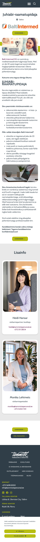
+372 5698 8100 (9, 485)
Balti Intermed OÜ (9, 59)
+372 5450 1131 (20, 409)
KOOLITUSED (25, 462)
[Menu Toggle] (29, 4)
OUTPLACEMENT (13, 471)
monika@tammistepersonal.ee (20, 406)
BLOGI (29, 475)
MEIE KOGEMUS (27, 471)
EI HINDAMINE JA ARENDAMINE (20, 467)
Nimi (23, 516)
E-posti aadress (8, 516)
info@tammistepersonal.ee (13, 488)
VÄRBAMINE (13, 462)
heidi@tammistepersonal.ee (20, 327)
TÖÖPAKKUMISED (17, 475)
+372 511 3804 (20, 329)
